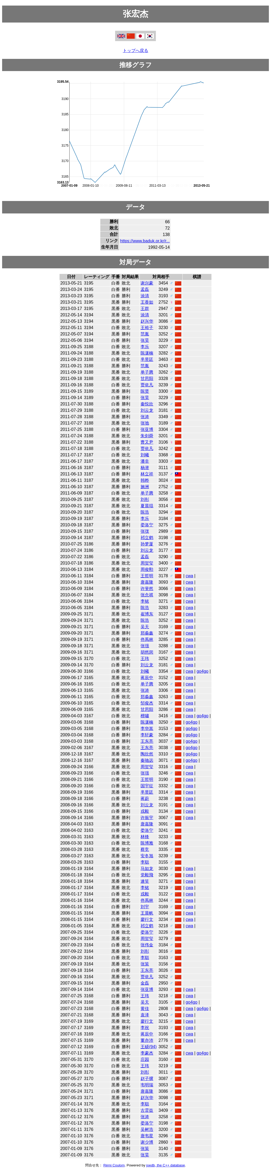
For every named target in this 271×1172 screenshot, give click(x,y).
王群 (145, 308)
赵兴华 (147, 321)
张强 (145, 646)
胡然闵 (147, 652)
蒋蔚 (145, 798)
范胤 (145, 334)
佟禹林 (147, 639)
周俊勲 (147, 569)
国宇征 (147, 786)
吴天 (145, 626)
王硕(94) (148, 1046)
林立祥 (147, 474)
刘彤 (145, 499)
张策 (145, 964)
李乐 (145, 346)
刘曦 (145, 455)
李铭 (145, 601)
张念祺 (147, 595)
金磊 (145, 983)
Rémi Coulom (114, 1165)
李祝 (145, 1027)
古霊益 (147, 1110)
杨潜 (145, 467)
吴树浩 (147, 1129)
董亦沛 (147, 1040)
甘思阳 (147, 378)
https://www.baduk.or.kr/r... (145, 241)
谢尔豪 (147, 283)
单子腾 (147, 372)
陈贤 (145, 391)
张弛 (145, 423)
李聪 (145, 862)
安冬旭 (147, 856)
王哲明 (147, 576)
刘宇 (145, 906)
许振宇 (147, 817)
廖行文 (147, 919)
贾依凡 (147, 385)
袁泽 (145, 1015)
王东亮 (147, 741)
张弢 (145, 531)
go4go (203, 671)
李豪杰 (147, 1053)
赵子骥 (147, 1078)
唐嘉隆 (147, 582)
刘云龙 (147, 410)
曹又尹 (147, 442)
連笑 (145, 881)
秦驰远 (147, 760)
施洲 (145, 486)
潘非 (145, 461)
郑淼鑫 (147, 633)
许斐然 (147, 588)
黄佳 (145, 1008)
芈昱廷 (147, 359)
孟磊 (145, 289)
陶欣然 (147, 754)
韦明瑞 (147, 1085)
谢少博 (147, 1142)
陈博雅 (147, 843)
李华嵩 (147, 728)
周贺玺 (147, 563)
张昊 (145, 340)
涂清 (145, 296)
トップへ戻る (135, 50)
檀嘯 (145, 716)
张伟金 (147, 945)
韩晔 (145, 480)
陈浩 (145, 512)
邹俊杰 (147, 703)
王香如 (147, 302)
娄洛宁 (147, 525)
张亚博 (147, 429)
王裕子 (147, 327)
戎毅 (145, 811)
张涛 (145, 416)
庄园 (145, 1059)
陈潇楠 (147, 353)
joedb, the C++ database (165, 1165)
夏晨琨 (147, 506)
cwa (189, 576)
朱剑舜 (147, 436)
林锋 (145, 836)
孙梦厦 (147, 544)
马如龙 (147, 868)
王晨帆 (147, 913)
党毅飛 (147, 875)
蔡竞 (145, 849)
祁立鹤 (147, 537)
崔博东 (147, 614)
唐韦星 (147, 1136)
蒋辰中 (147, 677)
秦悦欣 (147, 404)
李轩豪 (147, 735)
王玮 (145, 658)
